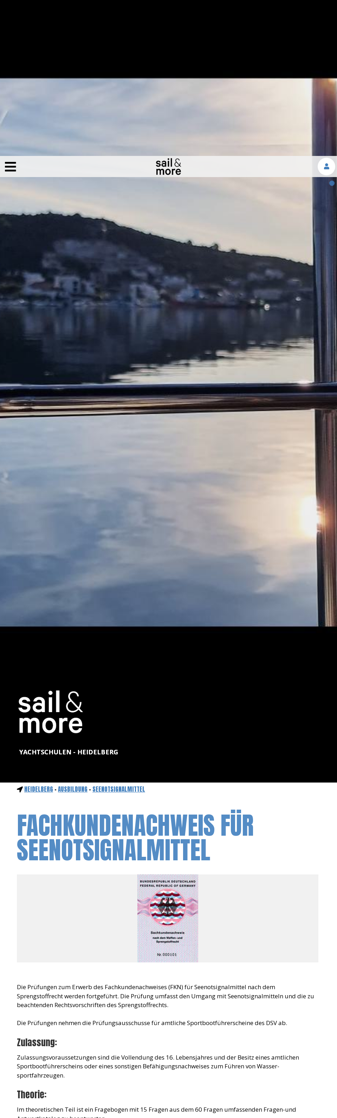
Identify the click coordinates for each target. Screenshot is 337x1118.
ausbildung (73, 633)
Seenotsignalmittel (118, 633)
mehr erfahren (239, 1098)
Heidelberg (38, 633)
